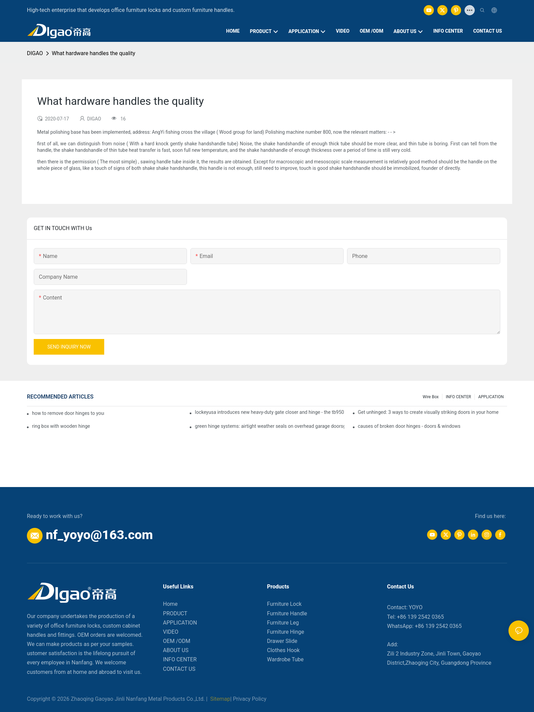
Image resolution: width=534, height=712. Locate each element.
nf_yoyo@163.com (99, 534)
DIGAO (35, 53)
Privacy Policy (250, 699)
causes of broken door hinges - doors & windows (409, 426)
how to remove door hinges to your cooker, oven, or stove (68, 413)
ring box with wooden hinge (61, 426)
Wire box (431, 396)
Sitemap (219, 699)
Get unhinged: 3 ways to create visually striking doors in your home (428, 412)
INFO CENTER (458, 396)
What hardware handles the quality (93, 53)
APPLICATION (491, 396)
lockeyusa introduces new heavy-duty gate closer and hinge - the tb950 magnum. (269, 412)
